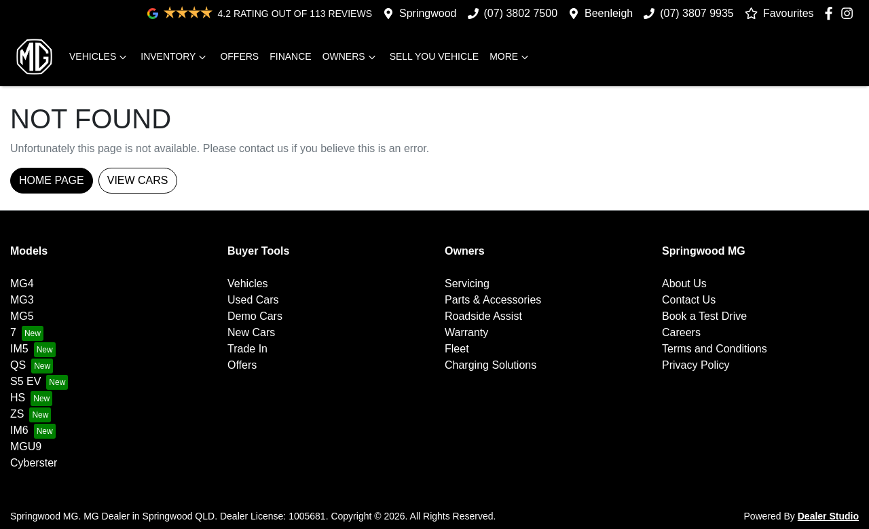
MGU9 (25, 446)
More (510, 57)
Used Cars (253, 300)
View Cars (137, 180)
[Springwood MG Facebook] (831, 13)
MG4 (22, 283)
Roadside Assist (483, 316)
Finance (290, 56)
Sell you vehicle (434, 56)
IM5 (19, 348)
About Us (684, 283)
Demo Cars (254, 316)
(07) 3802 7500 (521, 13)
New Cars (251, 332)
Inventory (175, 57)
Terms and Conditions (714, 348)
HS (17, 397)
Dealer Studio (828, 516)
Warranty (466, 332)
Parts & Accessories (493, 300)
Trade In (247, 348)
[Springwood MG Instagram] (849, 13)
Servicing (467, 283)
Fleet (457, 348)
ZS (17, 414)
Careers (681, 332)
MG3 (22, 300)
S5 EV (25, 381)
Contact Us (689, 300)
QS (18, 365)
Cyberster (33, 463)
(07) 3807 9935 (697, 13)
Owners (350, 57)
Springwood (428, 13)
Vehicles (99, 57)
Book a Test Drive (704, 316)
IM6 (19, 430)
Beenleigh (609, 13)
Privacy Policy (696, 365)
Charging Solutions (490, 365)
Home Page (51, 180)
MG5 (22, 316)
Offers (239, 56)
